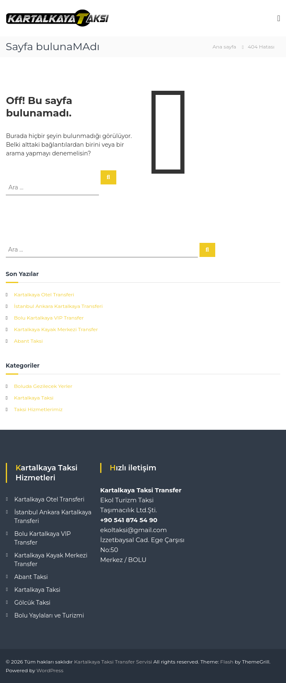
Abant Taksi (28, 341)
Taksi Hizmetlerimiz (38, 409)
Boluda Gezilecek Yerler (43, 386)
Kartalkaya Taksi (33, 398)
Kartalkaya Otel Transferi (44, 294)
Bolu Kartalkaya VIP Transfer (49, 318)
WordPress (49, 670)
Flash (226, 662)
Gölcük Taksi (32, 602)
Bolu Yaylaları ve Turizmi (49, 615)
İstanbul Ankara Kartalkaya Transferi (58, 306)
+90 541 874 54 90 (128, 520)
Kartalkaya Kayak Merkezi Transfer (56, 329)
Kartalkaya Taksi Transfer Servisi (113, 662)
